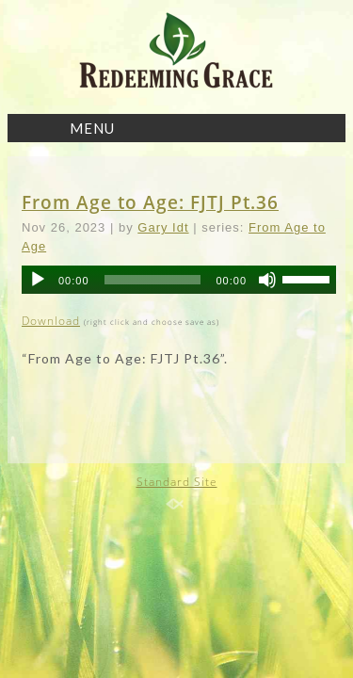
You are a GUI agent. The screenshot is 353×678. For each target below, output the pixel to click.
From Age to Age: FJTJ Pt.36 (150, 202)
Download (51, 321)
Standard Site (176, 482)
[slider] (152, 279)
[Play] (37, 279)
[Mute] (267, 279)
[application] (179, 280)
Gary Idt (162, 227)
